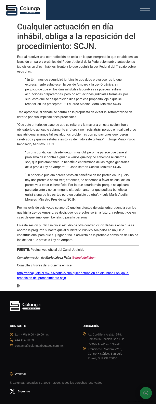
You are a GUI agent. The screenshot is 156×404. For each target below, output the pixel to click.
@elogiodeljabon (83, 258)
